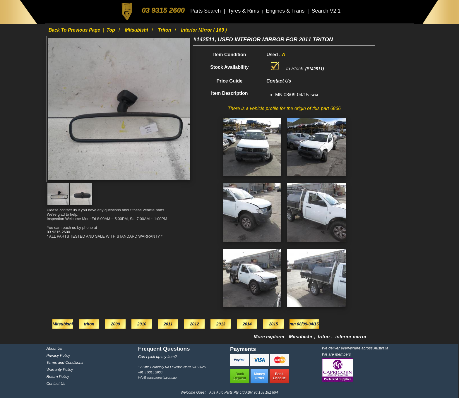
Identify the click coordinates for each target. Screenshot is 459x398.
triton (165, 30)
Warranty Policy (60, 369)
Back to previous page (75, 30)
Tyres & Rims (244, 11)
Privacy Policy (58, 355)
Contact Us (56, 383)
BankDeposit (239, 376)
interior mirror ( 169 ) (204, 30)
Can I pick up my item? (157, 356)
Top (111, 30)
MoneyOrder (259, 376)
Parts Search (206, 11)
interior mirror (351, 336)
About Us (54, 348)
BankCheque (279, 376)
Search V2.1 (325, 11)
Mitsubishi (137, 30)
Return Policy (58, 376)
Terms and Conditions (65, 362)
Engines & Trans (286, 11)
